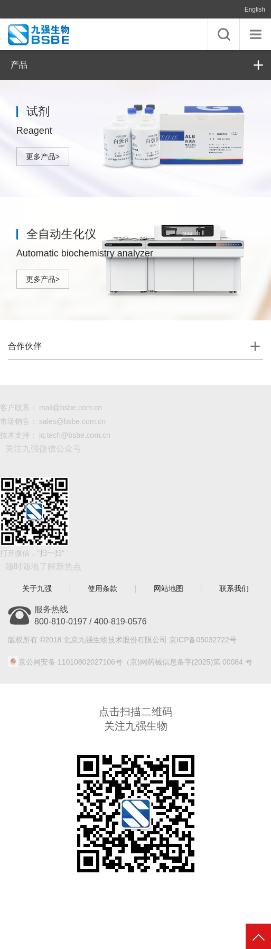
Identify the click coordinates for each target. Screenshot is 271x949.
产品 (19, 64)
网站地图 (168, 588)
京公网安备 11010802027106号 (70, 662)
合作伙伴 (25, 346)
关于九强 (37, 588)
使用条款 (102, 588)
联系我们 (234, 588)
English (255, 9)
